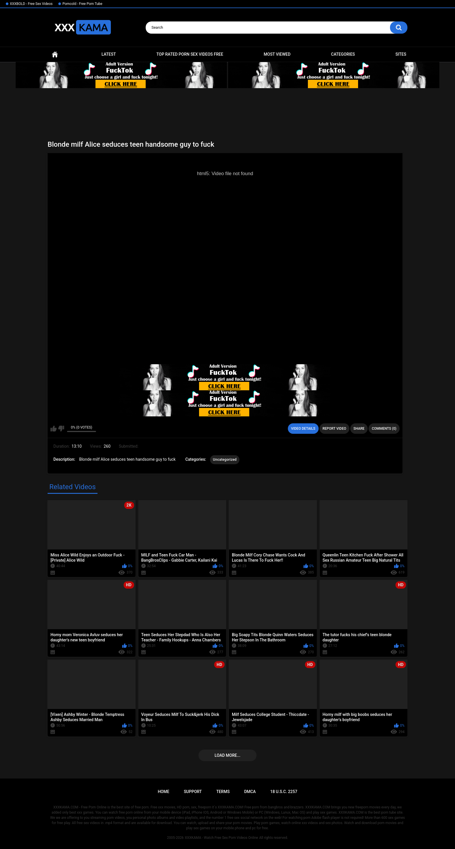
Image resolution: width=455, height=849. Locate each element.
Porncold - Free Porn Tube (82, 4)
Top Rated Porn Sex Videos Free (189, 54)
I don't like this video (61, 428)
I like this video (53, 428)
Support (193, 791)
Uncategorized (225, 460)
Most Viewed (277, 54)
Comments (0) (384, 429)
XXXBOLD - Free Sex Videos (31, 4)
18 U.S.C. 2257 (283, 791)
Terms (223, 791)
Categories (343, 54)
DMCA (250, 791)
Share (358, 429)
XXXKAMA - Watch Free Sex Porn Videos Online (221, 838)
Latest (109, 54)
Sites (401, 54)
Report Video (334, 429)
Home (55, 54)
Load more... (228, 755)
